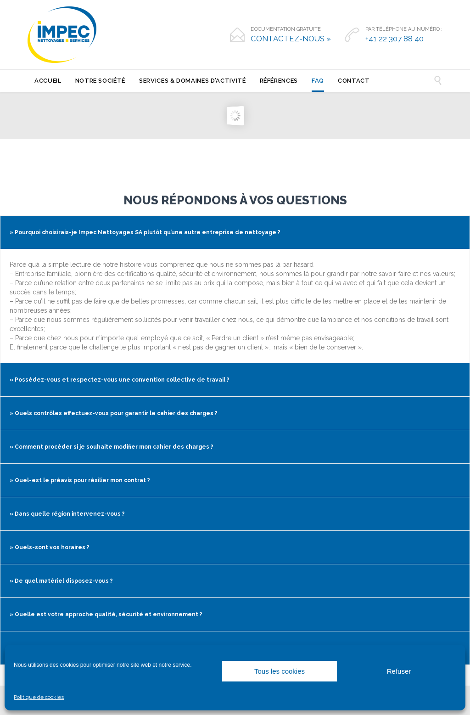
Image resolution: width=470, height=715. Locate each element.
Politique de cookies (39, 697)
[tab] (235, 232)
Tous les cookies (279, 671)
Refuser (399, 671)
